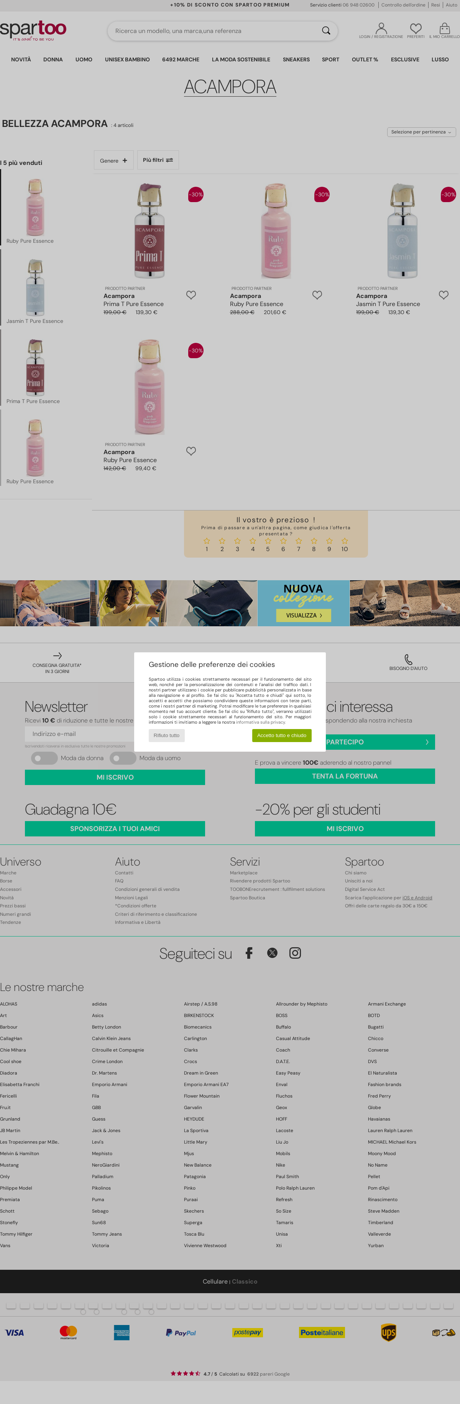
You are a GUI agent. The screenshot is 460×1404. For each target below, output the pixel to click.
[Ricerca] (326, 31)
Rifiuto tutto (166, 735)
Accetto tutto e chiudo (281, 735)
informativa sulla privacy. (261, 722)
